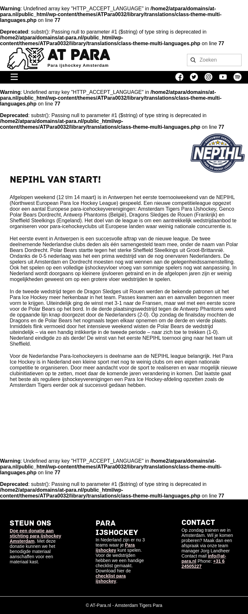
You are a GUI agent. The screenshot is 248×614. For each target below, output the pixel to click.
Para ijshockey (115, 547)
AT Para (78, 55)
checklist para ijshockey (111, 578)
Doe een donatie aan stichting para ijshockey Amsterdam (35, 536)
